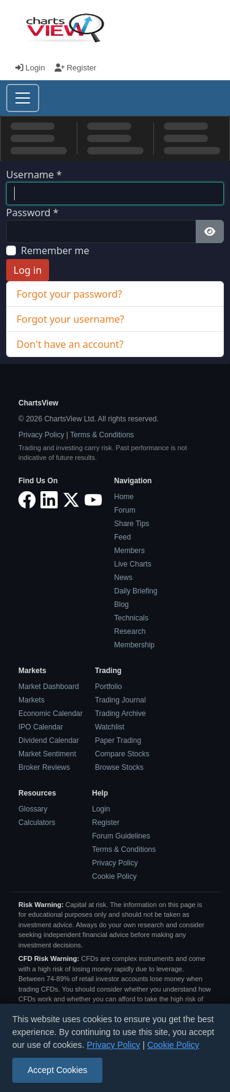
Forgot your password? (69, 294)
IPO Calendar (40, 727)
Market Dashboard (48, 686)
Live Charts (132, 564)
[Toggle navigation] (22, 98)
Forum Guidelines (121, 836)
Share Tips (131, 523)
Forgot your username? (70, 319)
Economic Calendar (50, 713)
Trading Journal (120, 700)
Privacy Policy (41, 435)
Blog (121, 604)
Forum (125, 510)
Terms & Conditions (102, 435)
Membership (134, 645)
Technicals (131, 618)
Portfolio (108, 686)
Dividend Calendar (48, 740)
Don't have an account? (70, 344)
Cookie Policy (114, 876)
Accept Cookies (57, 1070)
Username (34, 174)
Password (32, 212)
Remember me (55, 250)
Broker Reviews (44, 767)
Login (31, 67)
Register (75, 67)
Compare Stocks (122, 754)
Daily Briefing (136, 591)
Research (129, 631)
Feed (122, 537)
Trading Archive (120, 713)
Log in (27, 270)
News (123, 577)
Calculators (36, 822)
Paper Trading (118, 740)
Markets (31, 700)
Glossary (32, 809)
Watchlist (110, 727)
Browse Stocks (119, 767)
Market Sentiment (47, 754)
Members (129, 550)
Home (124, 496)
